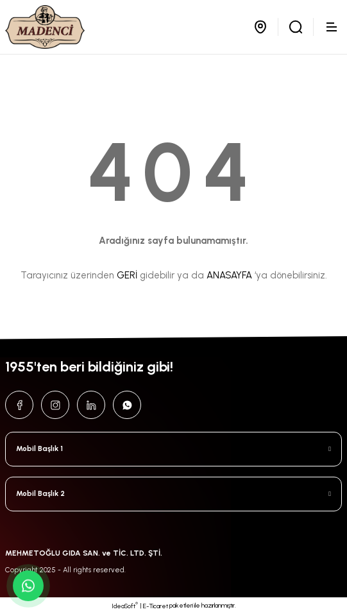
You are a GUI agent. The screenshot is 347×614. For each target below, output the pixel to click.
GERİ (127, 275)
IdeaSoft (125, 605)
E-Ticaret (155, 606)
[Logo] (45, 27)
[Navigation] (333, 27)
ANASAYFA (229, 275)
